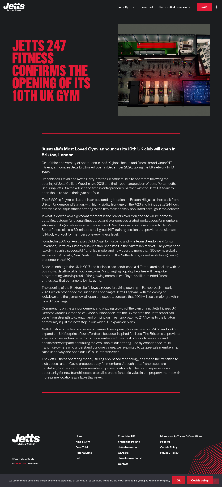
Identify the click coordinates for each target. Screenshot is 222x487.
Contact (123, 464)
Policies (165, 441)
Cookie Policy (169, 447)
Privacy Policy (169, 452)
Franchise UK (126, 436)
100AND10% (20, 463)
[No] (214, 481)
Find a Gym (83, 441)
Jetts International (130, 458)
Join (78, 458)
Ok (178, 480)
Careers (123, 452)
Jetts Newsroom (128, 447)
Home (79, 436)
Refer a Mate (84, 452)
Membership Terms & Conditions (181, 436)
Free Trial (82, 447)
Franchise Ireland (129, 441)
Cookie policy (199, 480)
